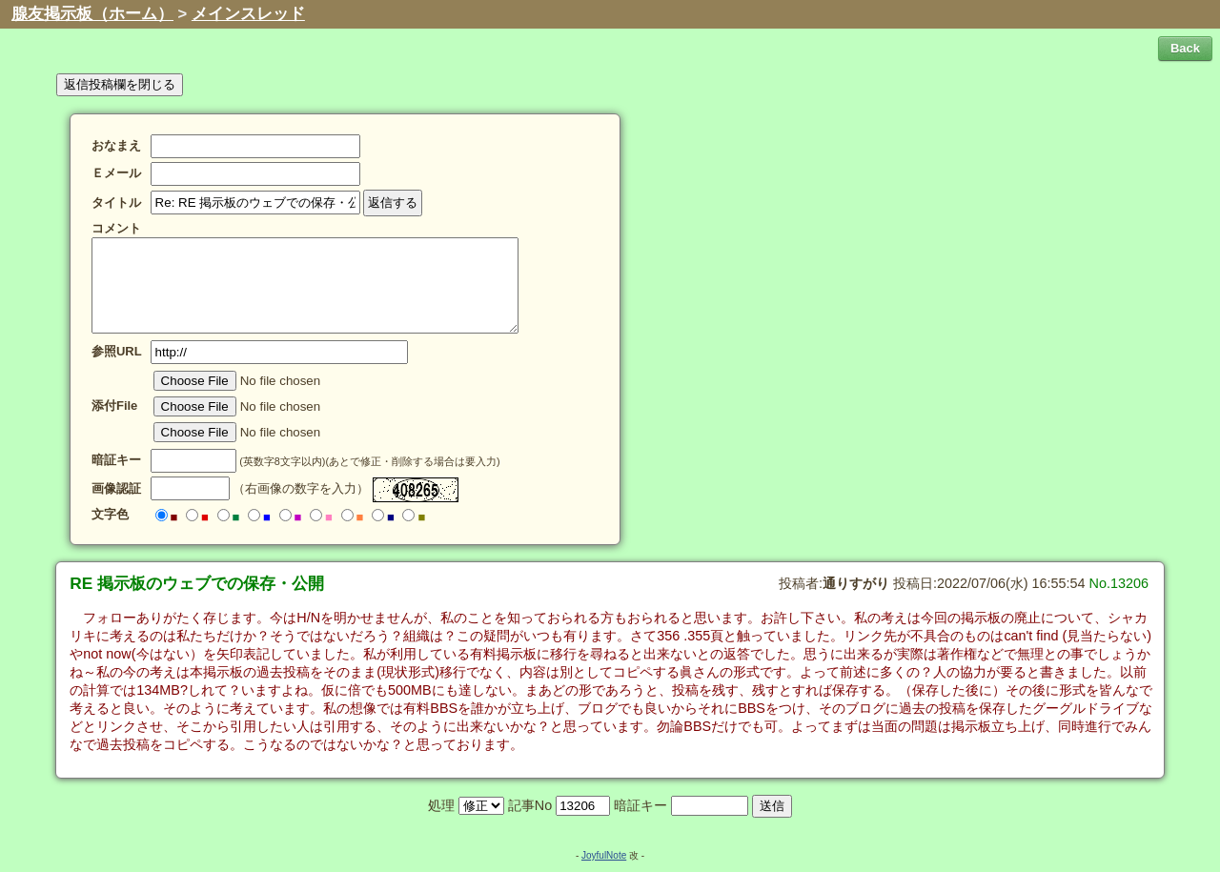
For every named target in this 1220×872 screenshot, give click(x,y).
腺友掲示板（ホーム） (92, 14)
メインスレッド (248, 14)
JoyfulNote (603, 855)
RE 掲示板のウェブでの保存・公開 (197, 583)
